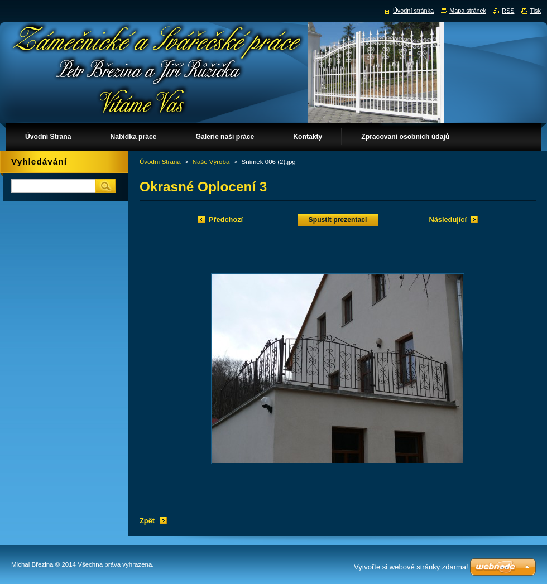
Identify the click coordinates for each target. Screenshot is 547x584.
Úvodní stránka (413, 10)
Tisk (535, 10)
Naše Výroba (211, 161)
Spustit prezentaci (338, 220)
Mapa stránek (467, 10)
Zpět (147, 521)
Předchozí (226, 219)
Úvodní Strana (160, 161)
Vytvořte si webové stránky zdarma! (411, 567)
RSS (508, 10)
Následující (448, 219)
